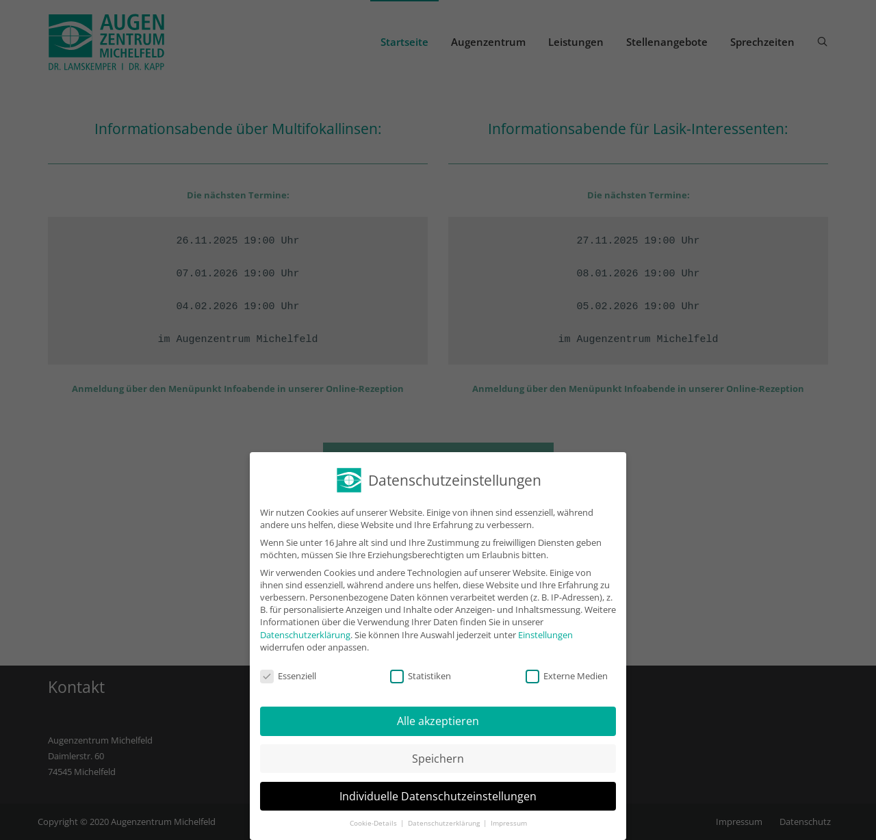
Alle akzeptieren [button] (438, 721)
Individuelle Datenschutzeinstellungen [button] (438, 796)
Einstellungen (545, 635)
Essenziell (288, 676)
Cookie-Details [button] (374, 823)
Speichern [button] (438, 758)
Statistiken (420, 676)
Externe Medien (567, 676)
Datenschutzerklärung (305, 635)
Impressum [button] (509, 823)
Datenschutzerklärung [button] (445, 823)
